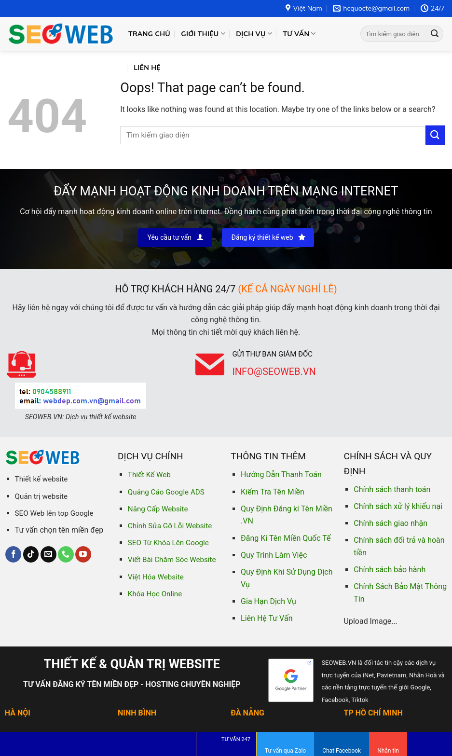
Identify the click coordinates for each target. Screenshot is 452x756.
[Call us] (66, 554)
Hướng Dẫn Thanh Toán (281, 474)
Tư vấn (299, 33)
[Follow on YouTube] (83, 554)
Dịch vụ (254, 33)
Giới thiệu (203, 33)
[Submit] (434, 34)
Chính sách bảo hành (389, 569)
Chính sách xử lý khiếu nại (398, 506)
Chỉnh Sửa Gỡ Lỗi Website (170, 526)
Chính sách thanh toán (392, 489)
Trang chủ (149, 33)
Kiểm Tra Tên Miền (272, 491)
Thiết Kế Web (149, 474)
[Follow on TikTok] (31, 554)
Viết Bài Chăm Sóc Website (172, 559)
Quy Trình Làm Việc (274, 555)
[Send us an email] (48, 554)
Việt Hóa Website (156, 577)
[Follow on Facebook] (13, 554)
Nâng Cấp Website (158, 509)
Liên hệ (147, 67)
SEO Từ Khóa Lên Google (168, 542)
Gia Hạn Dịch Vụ (268, 601)
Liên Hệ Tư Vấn (266, 618)
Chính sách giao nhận (390, 523)
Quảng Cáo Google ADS (166, 492)
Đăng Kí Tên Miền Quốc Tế (285, 538)
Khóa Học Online (155, 594)
